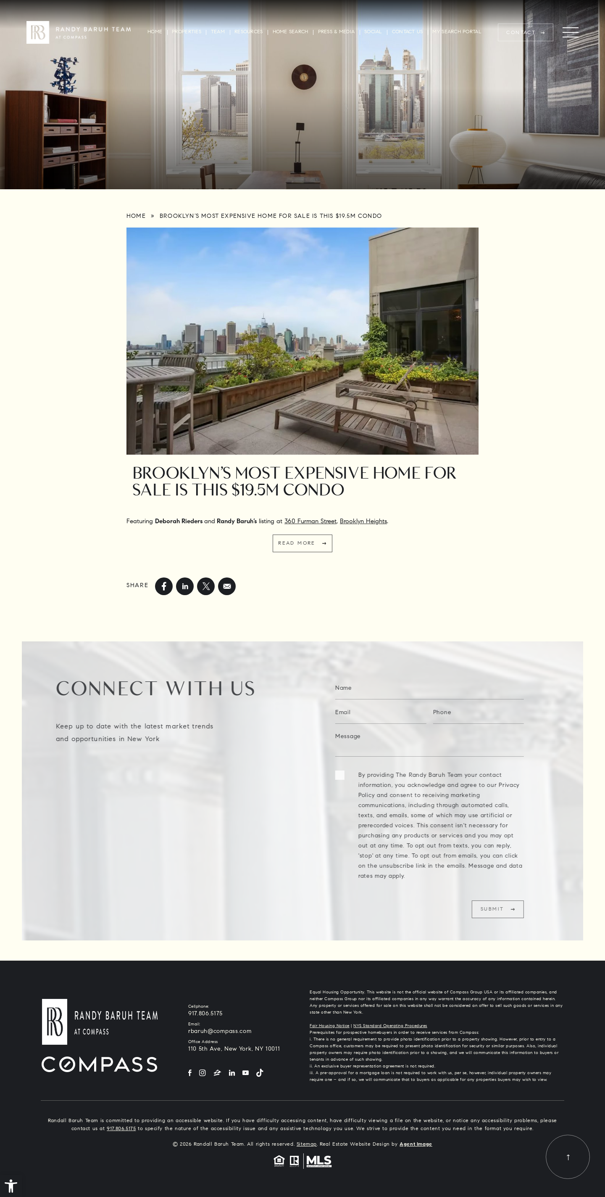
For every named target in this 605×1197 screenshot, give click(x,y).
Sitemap (307, 1144)
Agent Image (416, 1144)
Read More (297, 543)
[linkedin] (185, 586)
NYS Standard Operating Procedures (390, 1026)
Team (218, 32)
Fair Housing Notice (330, 1026)
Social (373, 32)
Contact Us (407, 32)
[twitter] (206, 586)
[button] (11, 1186)
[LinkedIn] (232, 1073)
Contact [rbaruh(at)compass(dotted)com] (521, 32)
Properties (186, 32)
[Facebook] (190, 1073)
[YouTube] (245, 1073)
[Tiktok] (259, 1073)
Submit (510, 909)
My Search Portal (456, 32)
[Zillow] (217, 1073)
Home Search (290, 32)
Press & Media (336, 32)
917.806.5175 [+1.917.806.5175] (205, 1014)
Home (154, 32)
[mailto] (227, 586)
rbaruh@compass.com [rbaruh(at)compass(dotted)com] (220, 1032)
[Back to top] (568, 1157)
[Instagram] (202, 1073)
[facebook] (164, 586)
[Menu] (571, 32)
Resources (248, 32)
